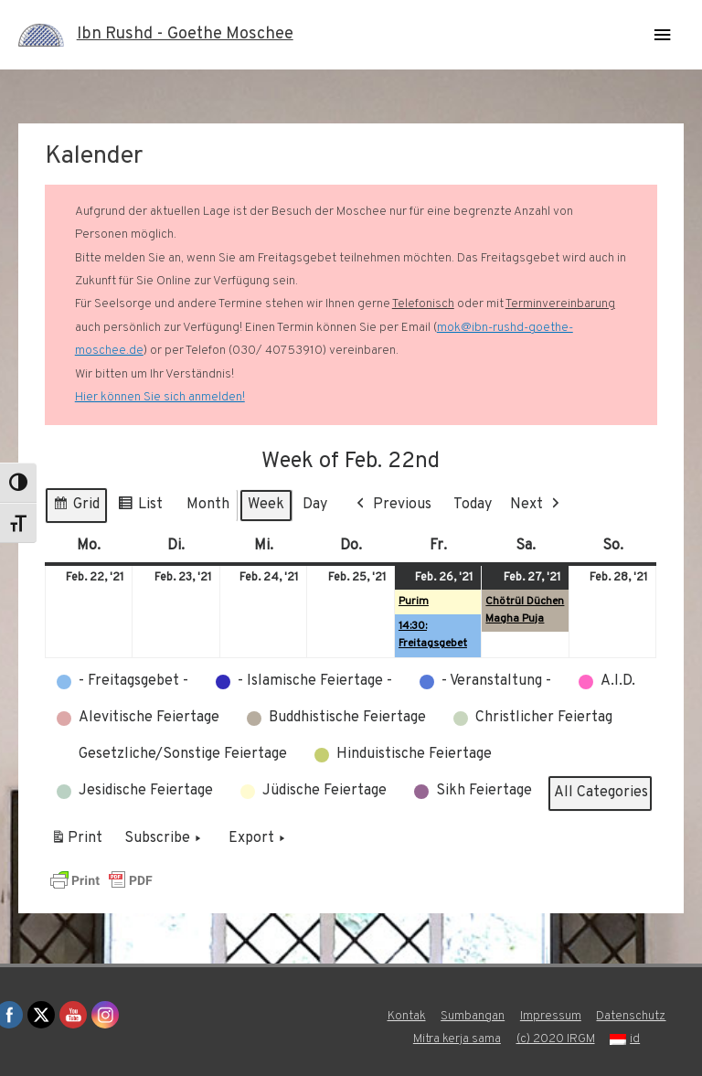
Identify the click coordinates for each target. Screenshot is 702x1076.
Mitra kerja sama (457, 1039)
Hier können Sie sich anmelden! (160, 397)
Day (315, 504)
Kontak (407, 1016)
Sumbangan (473, 1016)
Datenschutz (630, 1016)
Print (76, 842)
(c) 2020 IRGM (555, 1039)
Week (266, 504)
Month (207, 504)
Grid (76, 508)
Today (472, 504)
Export (259, 839)
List (140, 508)
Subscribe (164, 839)
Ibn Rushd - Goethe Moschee (185, 34)
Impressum (550, 1016)
